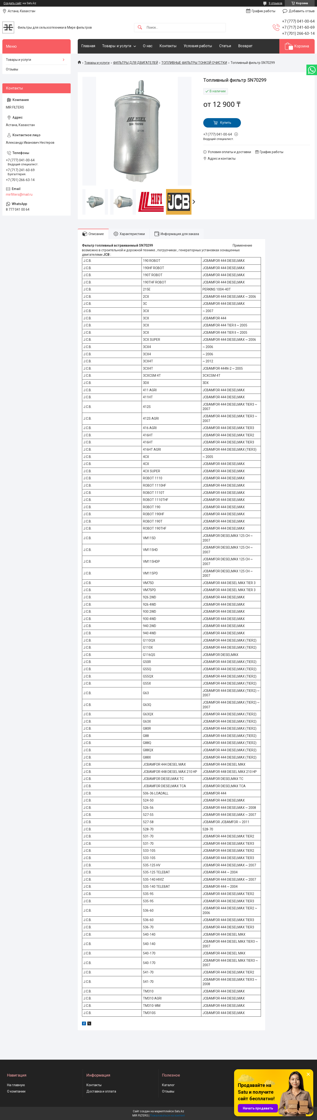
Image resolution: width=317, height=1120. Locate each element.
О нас (147, 46)
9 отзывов (275, 3)
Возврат (245, 46)
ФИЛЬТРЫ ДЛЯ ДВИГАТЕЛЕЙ (135, 63)
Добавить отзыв (302, 11)
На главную (16, 1085)
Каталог (168, 1085)
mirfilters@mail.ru (19, 194)
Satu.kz (179, 1111)
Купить (225, 122)
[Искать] (140, 27)
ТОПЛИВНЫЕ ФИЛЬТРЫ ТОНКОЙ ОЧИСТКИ (194, 63)
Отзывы (12, 69)
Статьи (225, 46)
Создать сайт (12, 3)
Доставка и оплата (101, 1091)
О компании (16, 1091)
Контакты (168, 46)
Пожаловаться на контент (167, 1115)
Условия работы (198, 46)
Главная (88, 46)
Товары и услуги (116, 46)
